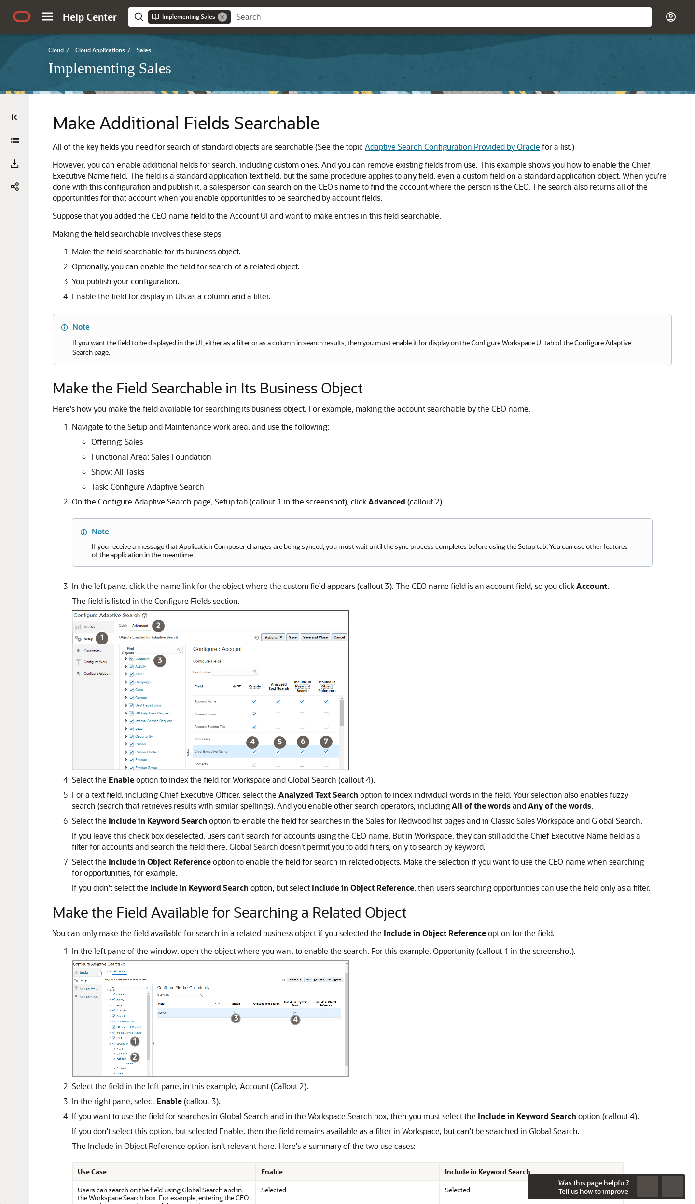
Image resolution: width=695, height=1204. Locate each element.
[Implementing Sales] (14, 140)
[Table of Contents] (14, 117)
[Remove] (222, 17)
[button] (47, 16)
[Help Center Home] (90, 17)
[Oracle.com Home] (22, 16)
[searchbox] (441, 17)
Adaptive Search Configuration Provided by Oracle (304, 158)
